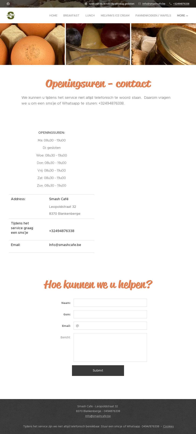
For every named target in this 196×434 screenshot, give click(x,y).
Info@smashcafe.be (153, 3)
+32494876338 (181, 3)
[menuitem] (54, 15)
